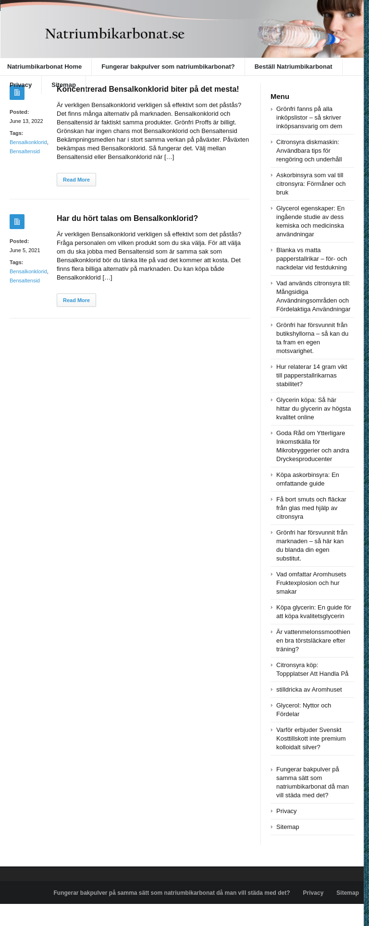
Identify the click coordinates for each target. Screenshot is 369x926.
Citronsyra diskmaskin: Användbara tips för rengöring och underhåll (309, 150)
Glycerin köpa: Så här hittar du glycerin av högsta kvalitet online (313, 408)
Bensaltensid (25, 151)
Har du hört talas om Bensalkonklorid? (127, 218)
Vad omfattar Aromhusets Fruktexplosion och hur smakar (311, 583)
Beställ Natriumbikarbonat (293, 66)
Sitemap (63, 84)
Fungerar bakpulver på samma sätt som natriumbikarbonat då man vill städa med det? (171, 892)
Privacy (21, 84)
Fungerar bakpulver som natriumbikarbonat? (167, 66)
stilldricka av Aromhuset (309, 689)
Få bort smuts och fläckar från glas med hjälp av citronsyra (311, 508)
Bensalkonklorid (28, 142)
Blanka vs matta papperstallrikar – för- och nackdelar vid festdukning (311, 258)
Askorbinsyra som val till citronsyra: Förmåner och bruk (311, 183)
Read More (76, 180)
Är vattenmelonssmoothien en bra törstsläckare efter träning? (313, 640)
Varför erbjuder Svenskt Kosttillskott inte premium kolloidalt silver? (311, 738)
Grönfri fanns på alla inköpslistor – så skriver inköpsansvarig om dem (309, 117)
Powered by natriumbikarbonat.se (48, 915)
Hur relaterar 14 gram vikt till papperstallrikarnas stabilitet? (311, 375)
